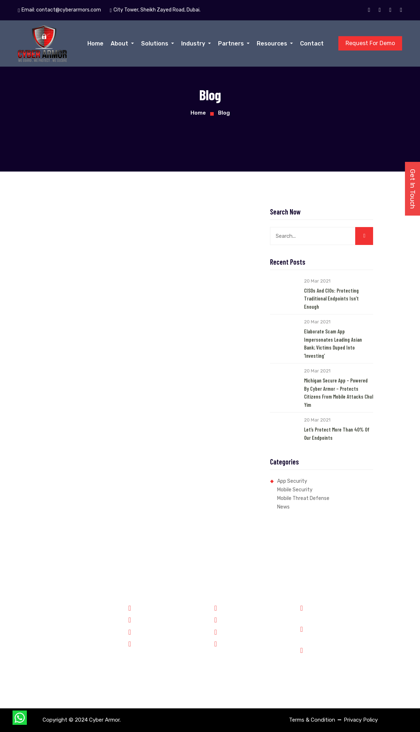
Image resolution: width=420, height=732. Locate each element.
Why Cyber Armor (239, 607)
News (283, 507)
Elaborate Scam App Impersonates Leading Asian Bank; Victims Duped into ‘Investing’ (333, 343)
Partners (231, 43)
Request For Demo (370, 43)
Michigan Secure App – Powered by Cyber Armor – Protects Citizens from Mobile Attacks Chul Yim (338, 392)
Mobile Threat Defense (303, 498)
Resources (273, 43)
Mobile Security (295, 490)
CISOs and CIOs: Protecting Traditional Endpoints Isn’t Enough (331, 298)
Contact (312, 43)
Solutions (155, 43)
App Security (292, 481)
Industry (194, 43)
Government (147, 607)
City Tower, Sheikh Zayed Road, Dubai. (344, 658)
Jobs (224, 631)
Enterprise (144, 643)
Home (95, 43)
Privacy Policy (361, 720)
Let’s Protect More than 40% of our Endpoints (337, 433)
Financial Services (153, 631)
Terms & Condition (312, 720)
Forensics (144, 619)
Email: (59, 10)
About (120, 43)
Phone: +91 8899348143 (341, 611)
